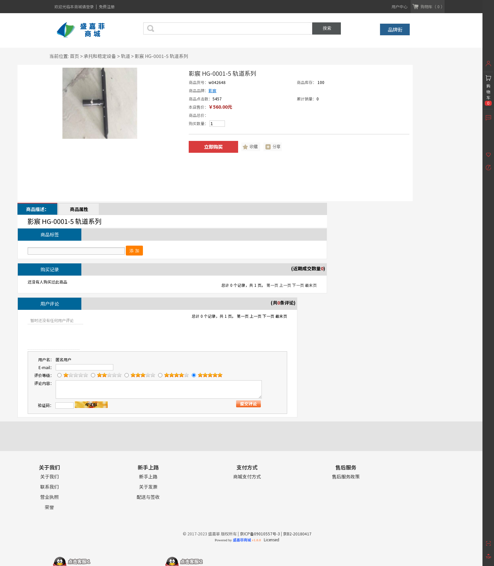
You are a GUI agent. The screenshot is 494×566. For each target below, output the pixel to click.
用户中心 (399, 6)
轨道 (125, 56)
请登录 (88, 6)
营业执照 (49, 497)
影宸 (212, 90)
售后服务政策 (346, 476)
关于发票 (148, 487)
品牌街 (395, 29)
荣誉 (49, 507)
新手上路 (148, 476)
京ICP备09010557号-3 (260, 533)
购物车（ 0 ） (433, 6)
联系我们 (49, 487)
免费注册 (107, 6)
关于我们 (49, 476)
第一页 (272, 285)
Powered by (238, 540)
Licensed (270, 539)
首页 (74, 56)
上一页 (285, 285)
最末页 (311, 285)
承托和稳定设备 (100, 56)
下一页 (298, 285)
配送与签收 (148, 497)
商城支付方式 (247, 476)
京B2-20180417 (297, 533)
